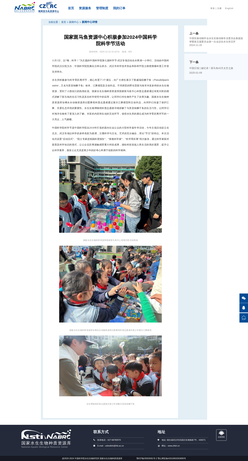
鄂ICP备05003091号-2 (146, 458)
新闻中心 (74, 22)
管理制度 (102, 8)
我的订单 (119, 8)
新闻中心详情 (89, 21)
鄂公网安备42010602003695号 (172, 458)
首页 (71, 8)
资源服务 (85, 8)
